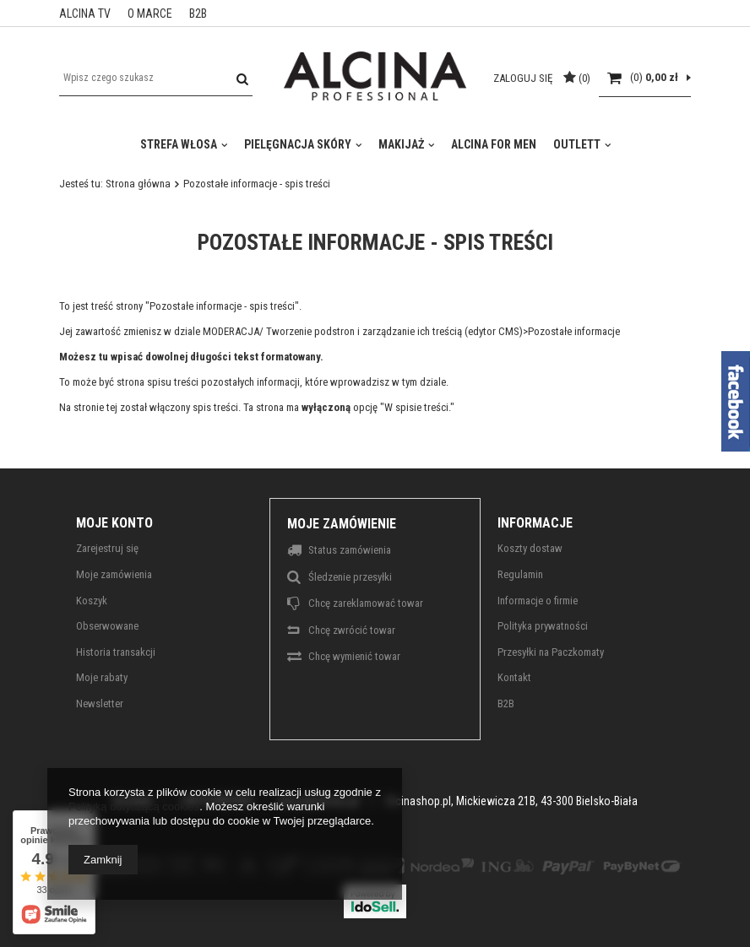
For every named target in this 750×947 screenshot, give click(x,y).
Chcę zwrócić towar (351, 630)
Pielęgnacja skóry (297, 144)
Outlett (577, 144)
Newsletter (99, 703)
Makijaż (401, 144)
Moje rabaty (102, 677)
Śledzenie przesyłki (350, 577)
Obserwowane (107, 626)
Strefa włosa (178, 144)
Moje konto (114, 523)
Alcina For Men (493, 144)
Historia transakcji (115, 652)
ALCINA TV (85, 13)
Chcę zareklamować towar (365, 603)
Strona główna (138, 183)
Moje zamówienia (114, 574)
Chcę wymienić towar (354, 656)
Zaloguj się (524, 78)
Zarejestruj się (107, 548)
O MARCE (150, 13)
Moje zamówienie (341, 524)
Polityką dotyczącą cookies (133, 806)
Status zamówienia (349, 550)
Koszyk (91, 600)
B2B (198, 13)
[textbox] (156, 77)
